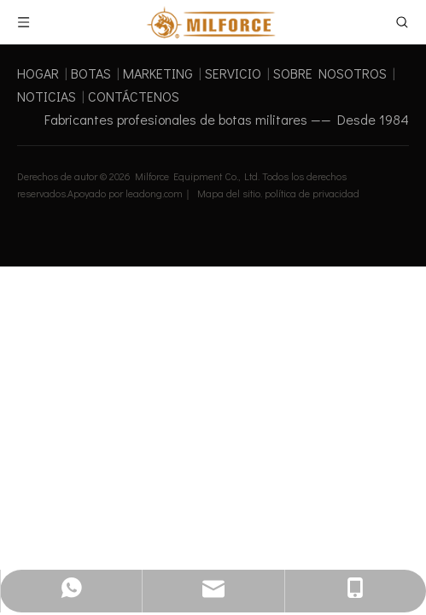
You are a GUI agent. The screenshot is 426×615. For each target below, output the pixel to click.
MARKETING (158, 73)
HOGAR (38, 73)
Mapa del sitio (228, 193)
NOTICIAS (46, 96)
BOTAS (91, 73)
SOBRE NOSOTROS (330, 73)
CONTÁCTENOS (133, 96)
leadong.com (154, 193)
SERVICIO (233, 73)
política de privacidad (312, 193)
